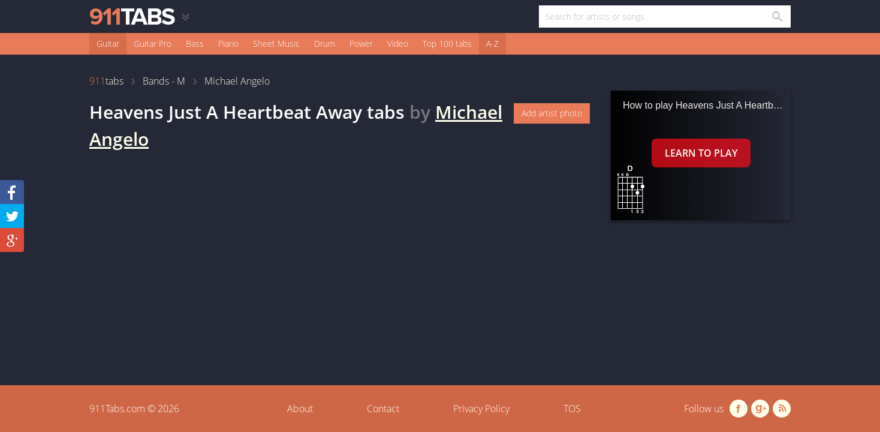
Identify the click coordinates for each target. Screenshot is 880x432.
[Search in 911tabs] (776, 16)
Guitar (108, 43)
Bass (195, 43)
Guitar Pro (152, 43)
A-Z (492, 43)
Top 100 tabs (447, 43)
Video (397, 43)
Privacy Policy (481, 408)
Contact (383, 408)
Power (361, 43)
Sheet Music (276, 43)
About (300, 408)
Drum (324, 43)
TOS (572, 408)
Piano (228, 43)
